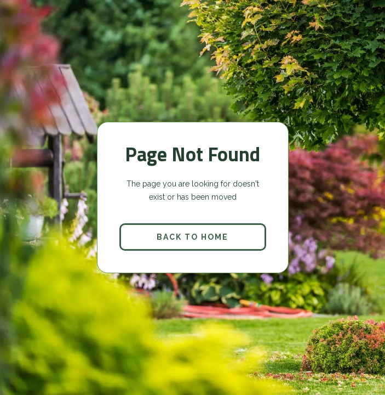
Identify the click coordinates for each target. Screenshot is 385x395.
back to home (192, 237)
